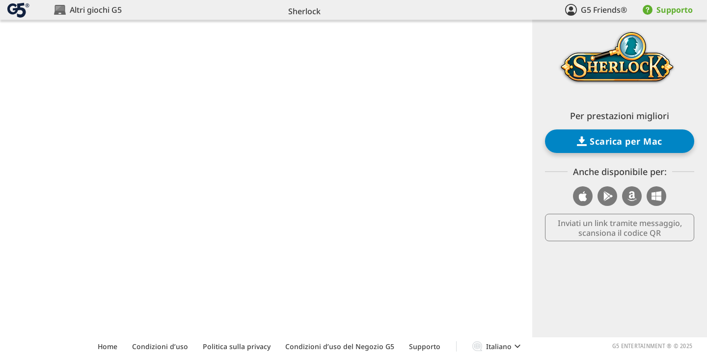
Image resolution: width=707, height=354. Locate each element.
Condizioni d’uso (160, 346)
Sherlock (304, 11)
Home (107, 346)
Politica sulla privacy (237, 346)
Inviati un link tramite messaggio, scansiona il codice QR (620, 228)
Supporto (424, 346)
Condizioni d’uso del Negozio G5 (339, 346)
